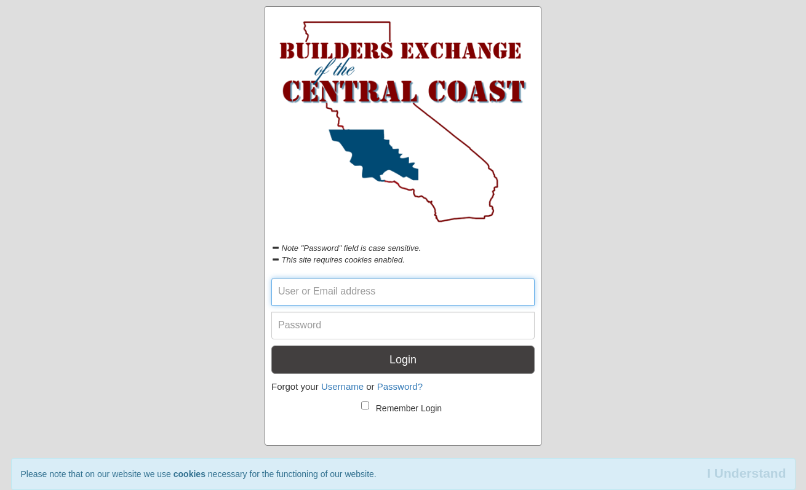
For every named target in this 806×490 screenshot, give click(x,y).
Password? (400, 386)
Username (342, 386)
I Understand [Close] (746, 473)
